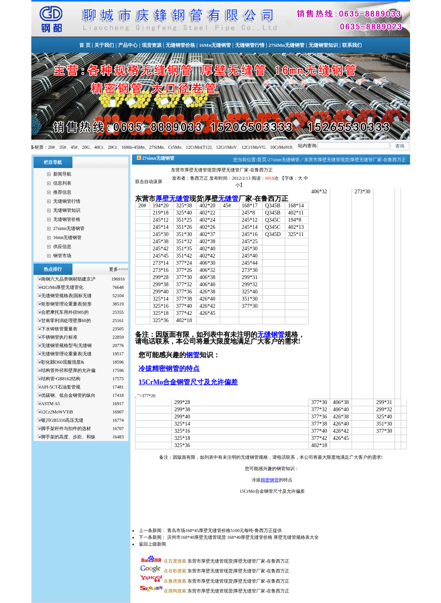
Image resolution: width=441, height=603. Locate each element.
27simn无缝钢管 (69, 228)
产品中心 (128, 45)
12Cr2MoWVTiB (57, 412)
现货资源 (151, 45)
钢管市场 (62, 255)
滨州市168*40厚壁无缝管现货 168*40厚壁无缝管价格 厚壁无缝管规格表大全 (243, 537)
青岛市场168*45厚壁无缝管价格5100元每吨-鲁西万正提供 (224, 530)
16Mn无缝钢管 (215, 45)
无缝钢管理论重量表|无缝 (66, 353)
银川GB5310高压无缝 (62, 420)
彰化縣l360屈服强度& (63, 362)
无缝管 (228, 198)
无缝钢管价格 (180, 45)
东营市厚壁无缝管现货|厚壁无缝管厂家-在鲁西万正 (226, 561)
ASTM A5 (50, 403)
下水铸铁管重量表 (59, 329)
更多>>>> (118, 269)
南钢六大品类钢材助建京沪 (68, 279)
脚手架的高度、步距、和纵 (68, 437)
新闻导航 (62, 174)
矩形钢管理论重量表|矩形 (66, 304)
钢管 (193, 355)
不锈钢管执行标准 (59, 337)
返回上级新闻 (152, 544)
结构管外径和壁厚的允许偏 (68, 370)
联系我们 (352, 45)
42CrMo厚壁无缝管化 (62, 287)
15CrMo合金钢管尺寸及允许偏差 (188, 382)
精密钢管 (270, 480)
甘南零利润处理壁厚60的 (66, 320)
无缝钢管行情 (249, 45)
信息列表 (62, 183)
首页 (262, 159)
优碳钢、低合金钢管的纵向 (68, 395)
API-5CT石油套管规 (61, 387)
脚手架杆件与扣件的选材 (66, 428)
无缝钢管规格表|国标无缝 (66, 295)
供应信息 (62, 246)
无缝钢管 (270, 334)
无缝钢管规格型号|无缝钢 (66, 345)
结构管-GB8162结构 (61, 378)
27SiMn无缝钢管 (286, 45)
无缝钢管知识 (323, 45)
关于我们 (104, 45)
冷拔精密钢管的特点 (169, 368)
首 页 (84, 45)
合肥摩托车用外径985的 (65, 312)
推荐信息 (62, 192)
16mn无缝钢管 (67, 237)
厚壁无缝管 (172, 198)
